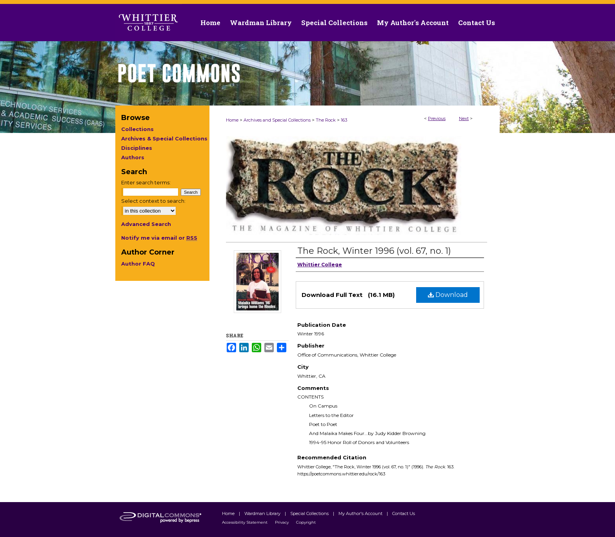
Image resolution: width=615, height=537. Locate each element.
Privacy (282, 522)
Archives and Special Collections (277, 120)
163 (344, 120)
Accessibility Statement (245, 522)
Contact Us (476, 22)
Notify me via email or (159, 238)
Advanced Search (146, 224)
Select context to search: (153, 201)
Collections (137, 129)
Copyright (306, 522)
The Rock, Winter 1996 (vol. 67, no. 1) (374, 251)
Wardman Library (263, 513)
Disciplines (136, 148)
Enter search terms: (146, 182)
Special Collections (310, 513)
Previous (437, 118)
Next (464, 118)
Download (448, 295)
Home (232, 120)
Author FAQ (138, 263)
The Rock (326, 120)
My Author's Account (361, 513)
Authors (132, 157)
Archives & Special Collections (164, 138)
